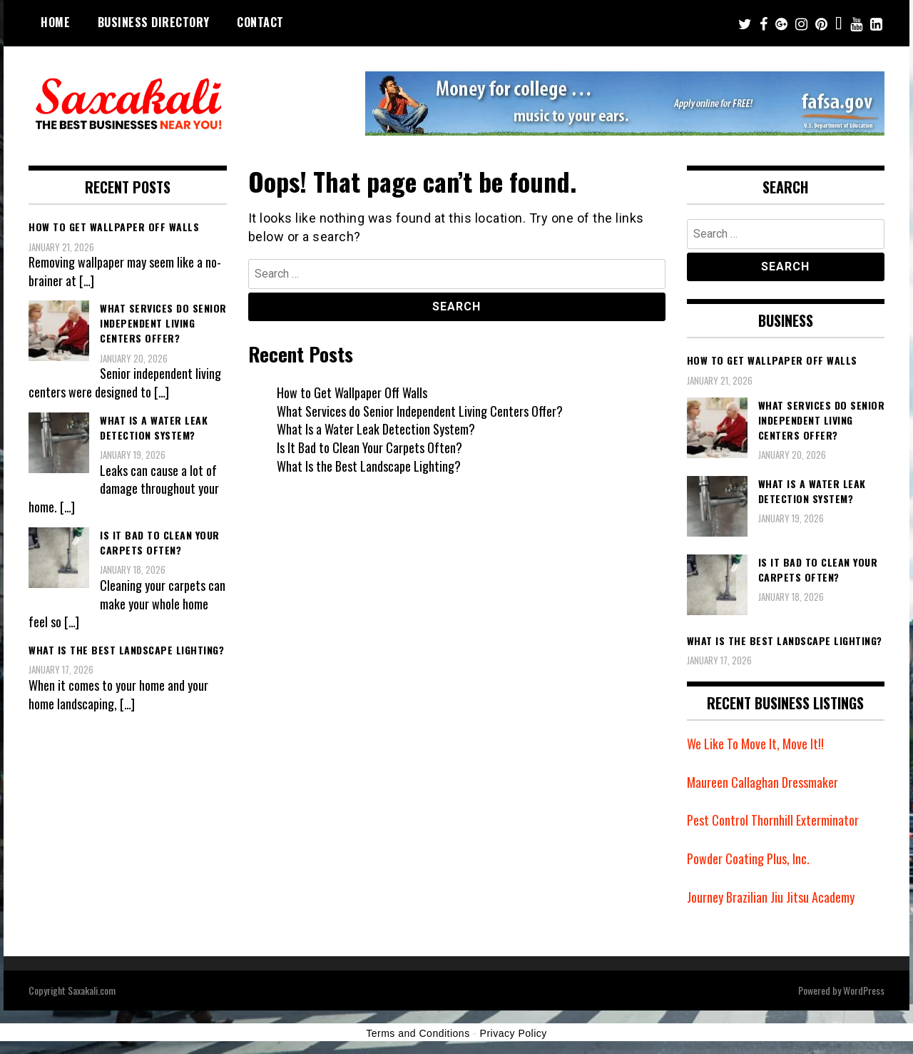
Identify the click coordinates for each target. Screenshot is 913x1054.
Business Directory (154, 22)
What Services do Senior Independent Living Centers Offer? (420, 411)
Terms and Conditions (417, 1033)
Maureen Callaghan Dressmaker (762, 782)
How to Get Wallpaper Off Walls (352, 392)
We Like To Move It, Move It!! (755, 743)
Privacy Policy (513, 1033)
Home (55, 22)
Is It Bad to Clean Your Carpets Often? (369, 447)
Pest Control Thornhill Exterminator (773, 820)
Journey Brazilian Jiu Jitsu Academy (771, 897)
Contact (260, 22)
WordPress (863, 990)
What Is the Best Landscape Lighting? (369, 466)
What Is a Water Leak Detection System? (376, 429)
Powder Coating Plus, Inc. (748, 858)
